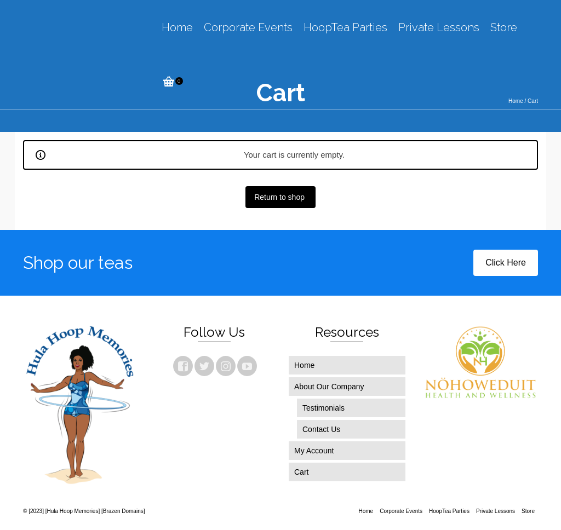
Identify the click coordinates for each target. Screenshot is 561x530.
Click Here (505, 262)
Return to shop (280, 197)
